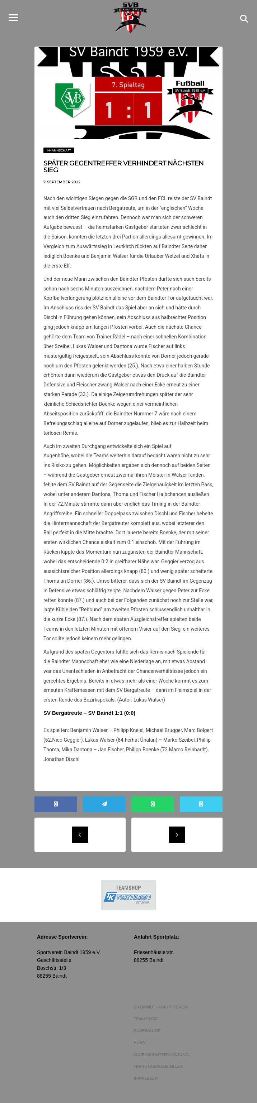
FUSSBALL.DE (147, 1013)
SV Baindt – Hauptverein (161, 989)
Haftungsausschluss (158, 1048)
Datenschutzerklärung (161, 1037)
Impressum (146, 1060)
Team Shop (146, 1001)
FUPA (139, 1025)
